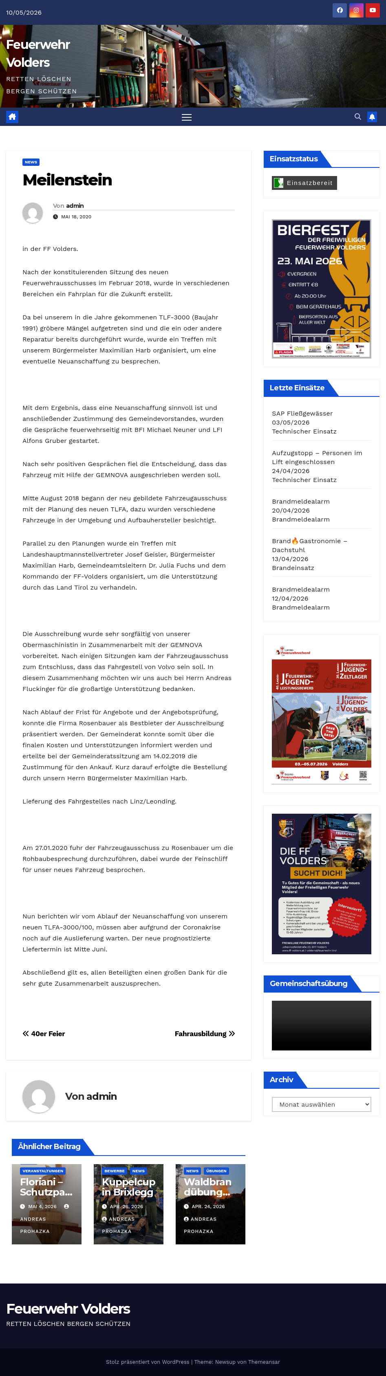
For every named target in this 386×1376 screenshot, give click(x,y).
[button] (358, 117)
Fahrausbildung (205, 1034)
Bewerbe (114, 1171)
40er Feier (43, 1034)
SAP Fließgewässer (302, 414)
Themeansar (264, 1362)
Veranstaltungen (42, 1171)
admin (75, 206)
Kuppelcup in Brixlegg (128, 1187)
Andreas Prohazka (45, 1219)
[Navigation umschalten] (186, 117)
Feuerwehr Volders (68, 1309)
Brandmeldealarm (301, 502)
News (31, 162)
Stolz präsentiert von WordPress (148, 1362)
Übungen (216, 1171)
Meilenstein (67, 180)
